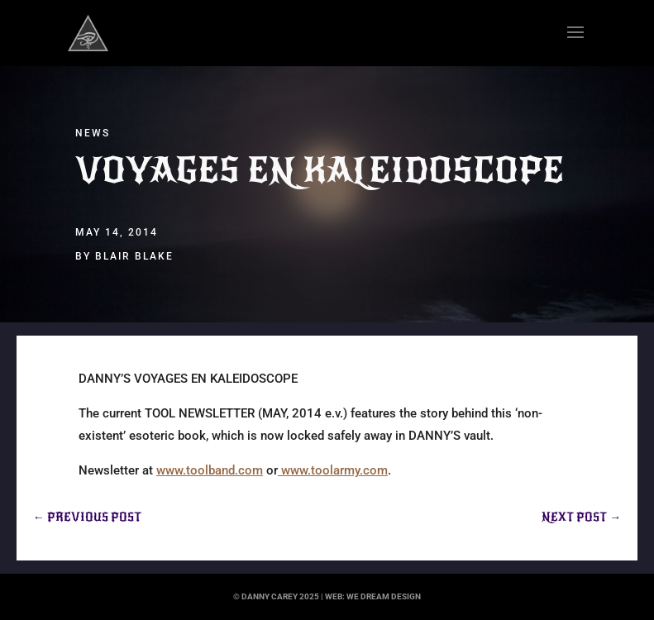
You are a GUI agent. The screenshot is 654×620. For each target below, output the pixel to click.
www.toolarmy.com (333, 470)
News (92, 133)
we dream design (383, 596)
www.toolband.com (209, 470)
